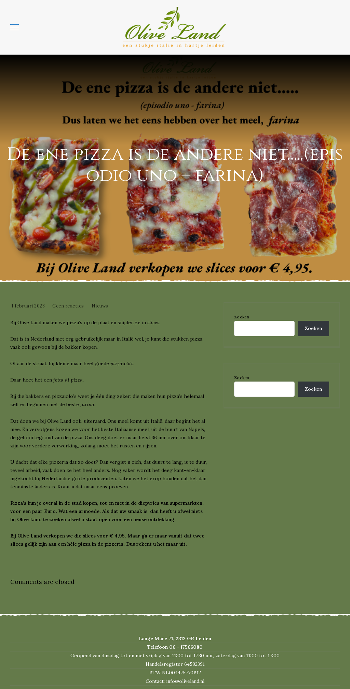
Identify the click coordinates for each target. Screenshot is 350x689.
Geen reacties (68, 306)
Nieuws (100, 306)
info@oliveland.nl (185, 681)
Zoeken (242, 317)
